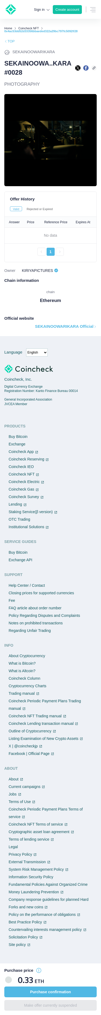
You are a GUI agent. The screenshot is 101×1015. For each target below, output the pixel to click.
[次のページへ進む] (60, 252)
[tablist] (50, 208)
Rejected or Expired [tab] (40, 209)
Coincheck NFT (28, 28)
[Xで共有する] (78, 68)
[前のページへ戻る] (41, 252)
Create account (67, 10)
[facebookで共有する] (86, 68)
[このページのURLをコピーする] (94, 68)
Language (13, 352)
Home (8, 28)
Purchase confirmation (50, 992)
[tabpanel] (50, 236)
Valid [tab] (16, 209)
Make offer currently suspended (50, 1005)
